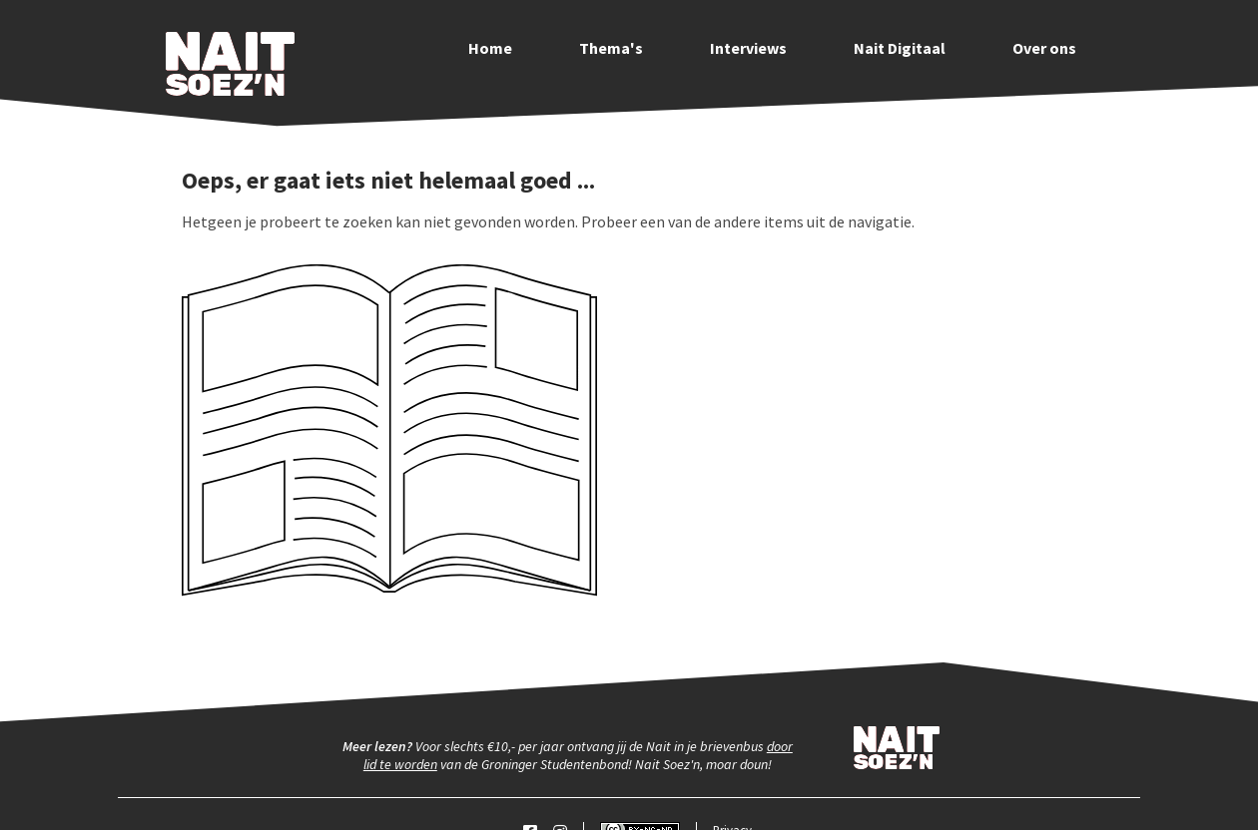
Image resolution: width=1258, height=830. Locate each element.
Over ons (1044, 48)
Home (490, 48)
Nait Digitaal (899, 48)
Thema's (611, 48)
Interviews (748, 48)
